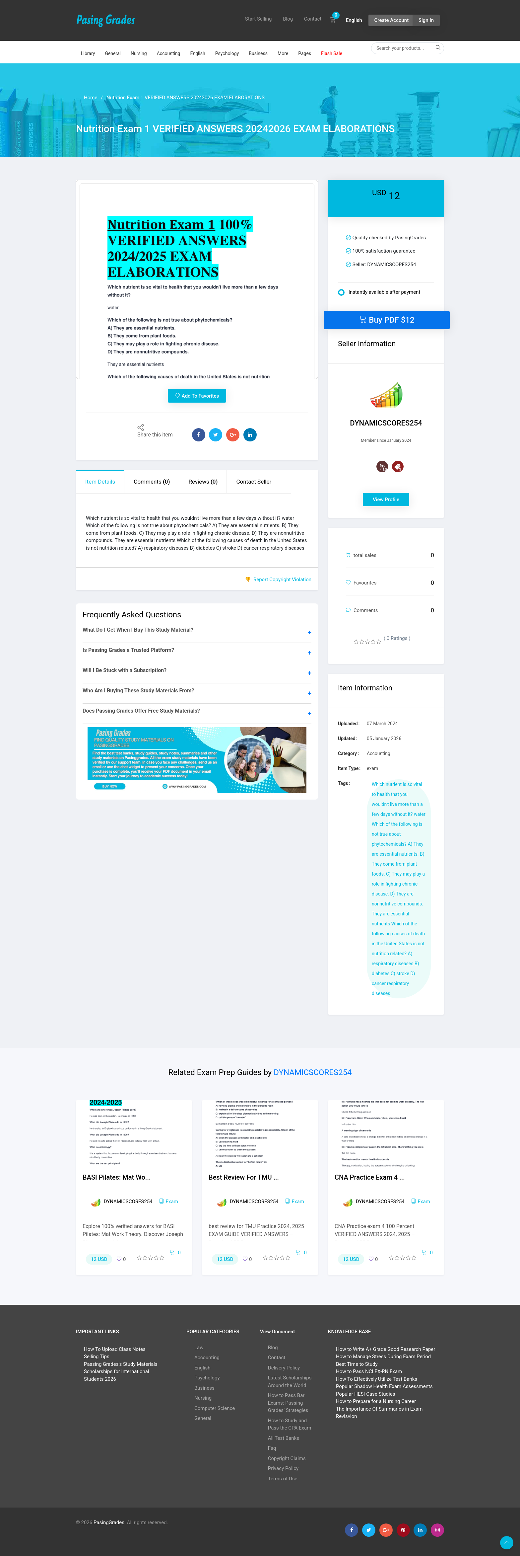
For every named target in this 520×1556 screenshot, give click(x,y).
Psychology (227, 53)
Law (199, 1348)
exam (168, 1202)
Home (90, 98)
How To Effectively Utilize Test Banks (376, 1379)
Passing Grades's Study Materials (121, 1364)
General (113, 53)
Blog (288, 19)
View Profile (386, 500)
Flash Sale (331, 53)
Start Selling (258, 19)
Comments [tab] (152, 481)
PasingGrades (109, 1522)
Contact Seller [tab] (253, 481)
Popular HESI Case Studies (365, 1394)
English (197, 53)
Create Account (391, 20)
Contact (312, 19)
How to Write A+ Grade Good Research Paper (385, 1349)
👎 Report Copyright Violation (278, 580)
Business (258, 53)
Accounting (168, 53)
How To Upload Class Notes (115, 1349)
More (283, 53)
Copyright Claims (287, 1458)
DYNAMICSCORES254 (313, 1072)
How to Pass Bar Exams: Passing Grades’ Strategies (288, 1402)
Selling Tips (96, 1357)
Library (88, 53)
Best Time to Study (356, 1364)
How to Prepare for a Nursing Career (376, 1401)
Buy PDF (386, 320)
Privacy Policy (283, 1468)
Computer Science (214, 1408)
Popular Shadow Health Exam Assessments (384, 1386)
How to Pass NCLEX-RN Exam (369, 1371)
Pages (304, 53)
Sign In (426, 20)
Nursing (139, 53)
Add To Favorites (197, 395)
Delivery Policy (284, 1368)
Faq (272, 1448)
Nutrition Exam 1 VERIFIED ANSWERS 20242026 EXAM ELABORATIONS (185, 98)
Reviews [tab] (203, 481)
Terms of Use (282, 1479)
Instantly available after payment (379, 292)
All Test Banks (283, 1438)
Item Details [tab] (100, 481)
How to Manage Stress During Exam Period (383, 1357)
